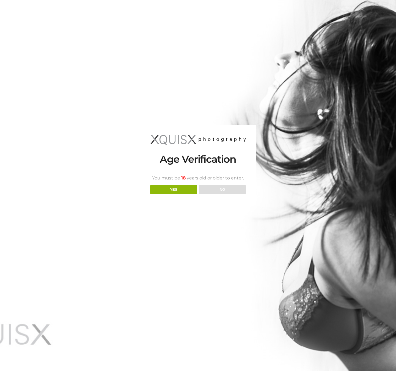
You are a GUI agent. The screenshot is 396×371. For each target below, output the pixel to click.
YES (173, 189)
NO (222, 189)
